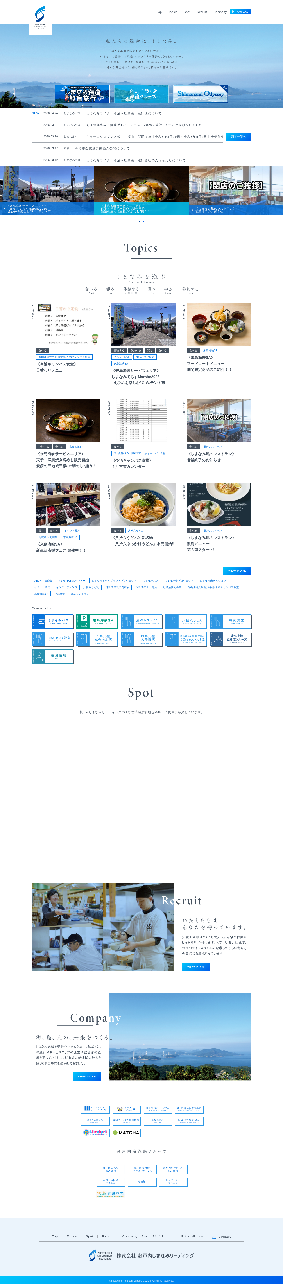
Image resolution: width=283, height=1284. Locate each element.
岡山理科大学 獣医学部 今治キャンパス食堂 (64, 357)
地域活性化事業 (145, 357)
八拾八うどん (136, 530)
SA (154, 1237)
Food (165, 1237)
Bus (145, 1237)
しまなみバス (150, 580)
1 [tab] (139, 221)
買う (149, 350)
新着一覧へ (238, 136)
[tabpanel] (47, 190)
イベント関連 (122, 357)
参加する (136, 350)
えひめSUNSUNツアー (72, 580)
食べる (43, 350)
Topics (172, 12)
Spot (187, 12)
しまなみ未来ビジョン (213, 580)
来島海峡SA (121, 363)
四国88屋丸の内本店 (117, 587)
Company (220, 12)
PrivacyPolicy (192, 1237)
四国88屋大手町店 (146, 587)
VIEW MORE (237, 570)
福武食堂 (59, 593)
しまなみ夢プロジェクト (179, 580)
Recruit (202, 12)
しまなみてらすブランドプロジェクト (114, 580)
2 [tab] (144, 221)
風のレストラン (212, 446)
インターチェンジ (66, 587)
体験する (119, 350)
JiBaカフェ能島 (43, 580)
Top (159, 12)
